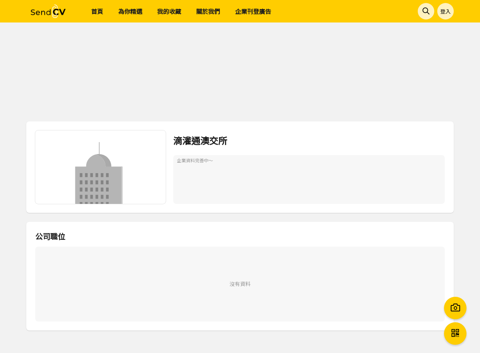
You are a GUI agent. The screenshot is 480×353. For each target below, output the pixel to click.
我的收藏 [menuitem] (169, 11)
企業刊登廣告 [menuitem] (253, 11)
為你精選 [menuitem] (130, 11)
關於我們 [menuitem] (208, 11)
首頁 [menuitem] (97, 11)
